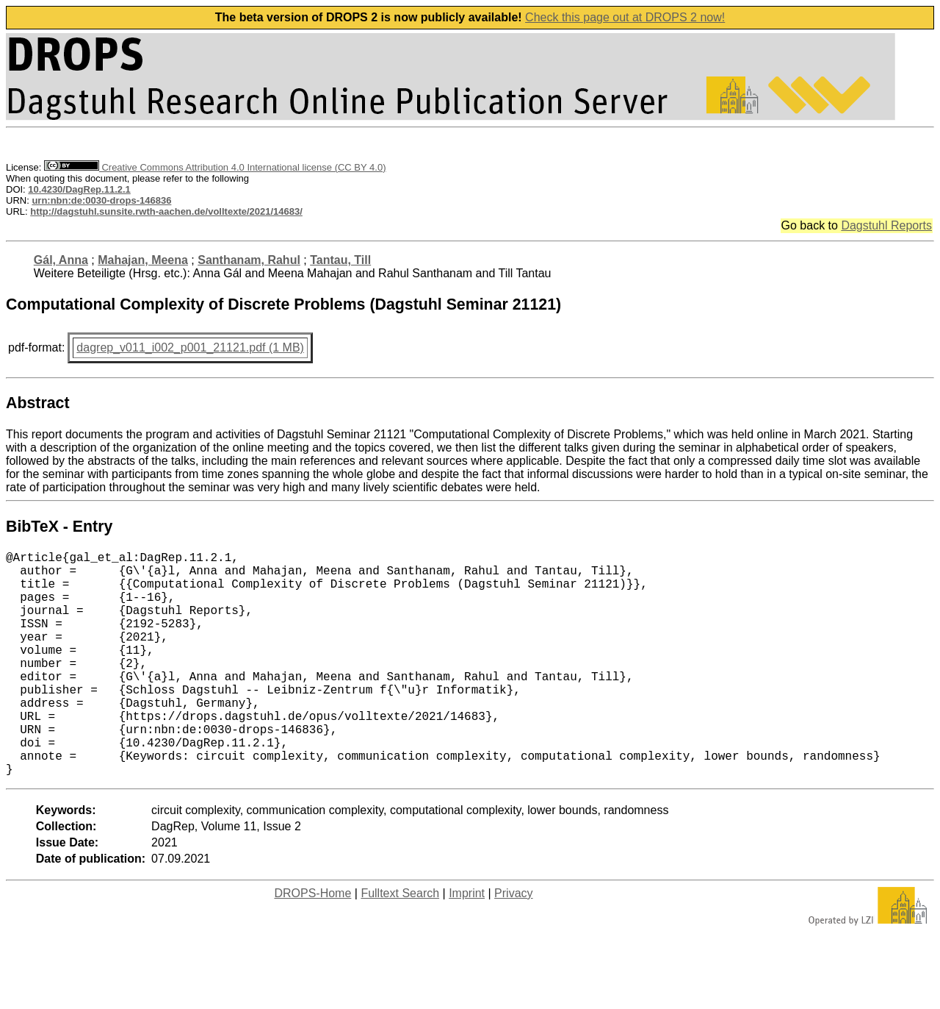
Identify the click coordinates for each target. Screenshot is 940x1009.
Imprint (467, 943)
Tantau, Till (340, 260)
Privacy (513, 943)
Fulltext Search (400, 943)
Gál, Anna (61, 260)
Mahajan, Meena (143, 260)
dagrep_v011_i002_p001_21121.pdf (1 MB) (190, 347)
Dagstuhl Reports (886, 225)
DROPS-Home (312, 943)
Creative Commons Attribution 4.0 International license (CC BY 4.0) (215, 167)
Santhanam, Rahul (249, 260)
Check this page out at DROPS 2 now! (625, 17)
